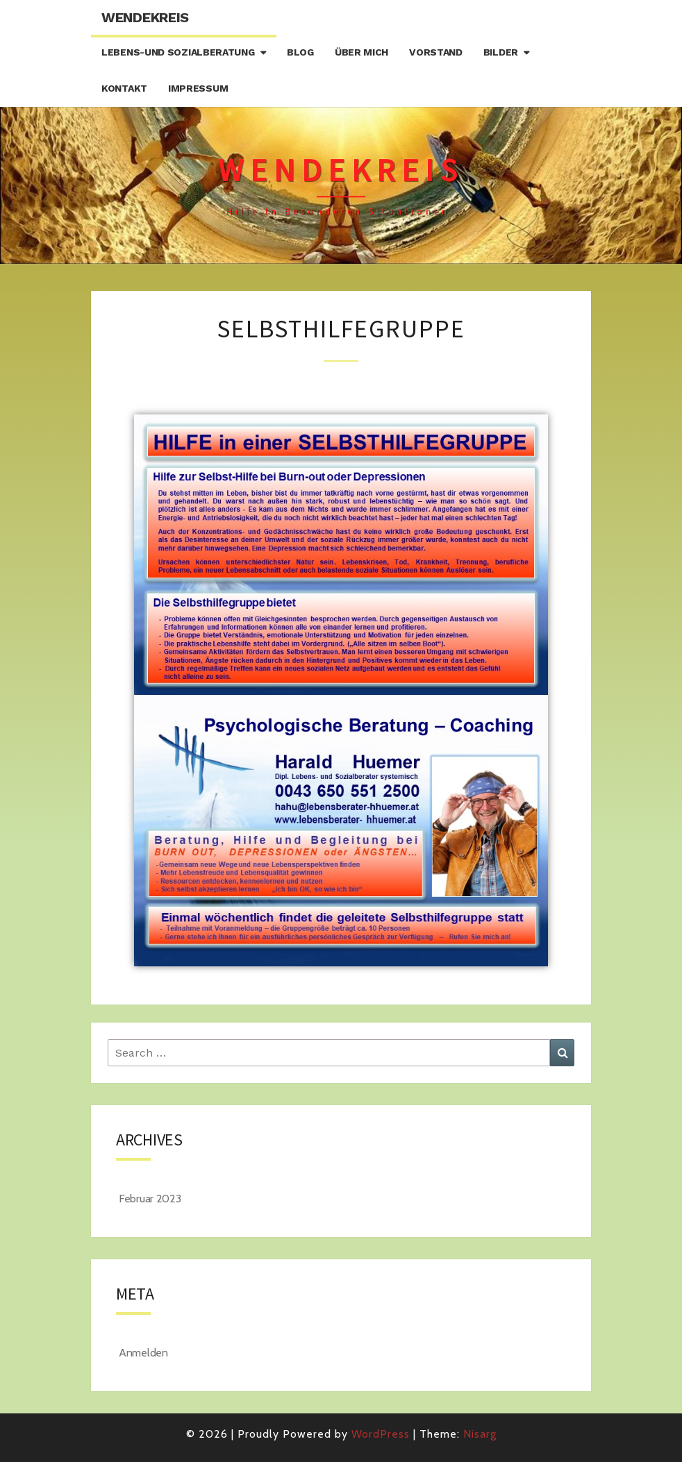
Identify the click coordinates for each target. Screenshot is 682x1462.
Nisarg (480, 1433)
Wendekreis (145, 17)
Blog (300, 52)
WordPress (380, 1433)
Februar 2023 (150, 1198)
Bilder (500, 52)
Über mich (361, 52)
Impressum (198, 88)
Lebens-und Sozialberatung (178, 52)
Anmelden (143, 1352)
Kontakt (124, 88)
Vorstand (436, 52)
